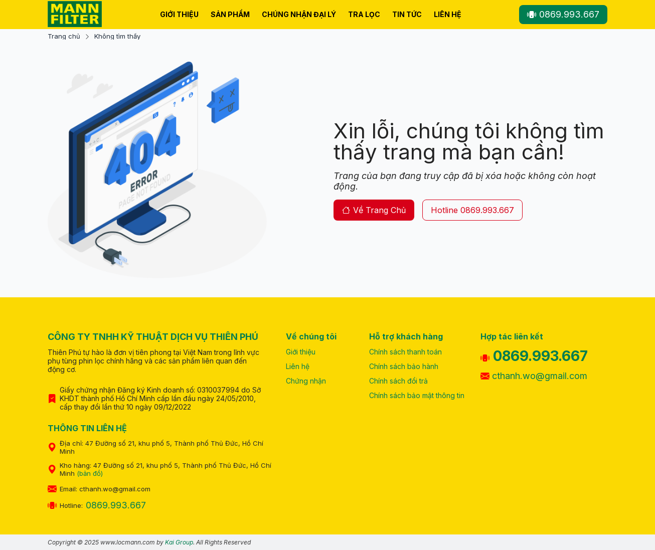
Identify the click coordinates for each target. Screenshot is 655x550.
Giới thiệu (179, 14)
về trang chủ (374, 210)
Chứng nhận (306, 381)
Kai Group (179, 542)
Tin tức (407, 14)
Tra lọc (364, 14)
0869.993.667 (563, 14)
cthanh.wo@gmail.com (533, 376)
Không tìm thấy (117, 36)
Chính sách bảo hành (403, 366)
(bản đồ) (90, 473)
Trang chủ (64, 36)
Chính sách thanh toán (405, 351)
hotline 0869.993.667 (472, 210)
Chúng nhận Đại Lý (299, 14)
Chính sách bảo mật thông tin (416, 395)
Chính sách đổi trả (398, 381)
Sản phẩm (230, 14)
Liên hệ (447, 14)
